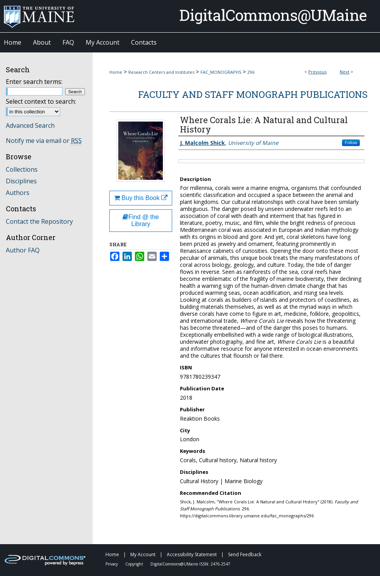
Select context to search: (41, 101)
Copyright (134, 564)
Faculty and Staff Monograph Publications (253, 94)
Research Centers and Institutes (161, 72)
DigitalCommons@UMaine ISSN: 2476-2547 (190, 564)
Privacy (112, 564)
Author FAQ (23, 250)
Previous (317, 72)
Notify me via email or (44, 140)
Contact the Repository (39, 221)
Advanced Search (30, 125)
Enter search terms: (34, 81)
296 (250, 72)
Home (115, 72)
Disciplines (21, 181)
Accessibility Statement (192, 554)
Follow (351, 142)
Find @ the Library (141, 220)
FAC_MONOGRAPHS (220, 72)
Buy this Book (141, 198)
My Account (143, 554)
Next (344, 72)
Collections (22, 169)
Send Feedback (244, 554)
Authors (17, 192)
